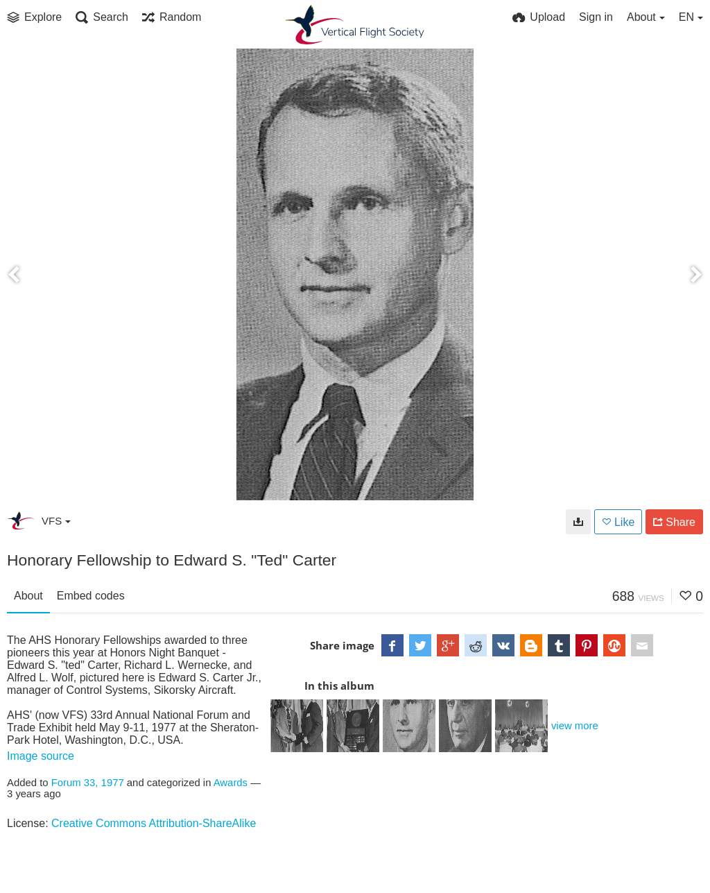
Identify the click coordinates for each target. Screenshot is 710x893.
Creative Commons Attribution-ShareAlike (153, 823)
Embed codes (91, 596)
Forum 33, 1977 (87, 782)
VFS (56, 521)
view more (574, 725)
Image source (40, 756)
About (28, 596)
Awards (231, 782)
